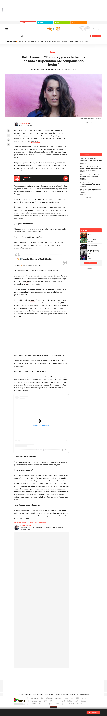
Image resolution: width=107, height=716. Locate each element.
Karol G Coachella (24, 41)
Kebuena (81, 701)
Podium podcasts (49, 703)
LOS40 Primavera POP (56, 36)
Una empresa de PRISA (19, 699)
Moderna (41, 703)
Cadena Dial (63, 701)
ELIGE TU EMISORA (93, 712)
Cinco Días (57, 701)
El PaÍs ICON (57, 703)
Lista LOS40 (9, 36)
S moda (64, 703)
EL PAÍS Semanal (69, 701)
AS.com (71, 698)
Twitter (8, 135)
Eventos (35, 36)
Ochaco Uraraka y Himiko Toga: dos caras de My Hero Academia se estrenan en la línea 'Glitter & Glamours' (90, 168)
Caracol (83, 698)
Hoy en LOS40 (43, 36)
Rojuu (86, 41)
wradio (51, 701)
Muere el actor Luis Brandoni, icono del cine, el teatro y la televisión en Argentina (90, 191)
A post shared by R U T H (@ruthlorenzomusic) (41, 450)
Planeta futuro (76, 701)
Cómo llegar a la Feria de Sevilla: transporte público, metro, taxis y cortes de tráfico (91, 160)
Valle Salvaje (74, 41)
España (93, 29)
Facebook (8, 130)
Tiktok (46, 676)
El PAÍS (34, 698)
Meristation (79, 703)
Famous (24, 522)
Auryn (35, 522)
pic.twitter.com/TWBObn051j (38, 259)
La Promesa (65, 41)
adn (77, 698)
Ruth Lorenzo (17, 522)
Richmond (33, 703)
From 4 (81, 41)
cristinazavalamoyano (30, 123)
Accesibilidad (28, 694)
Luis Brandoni (56, 41)
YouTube (50, 676)
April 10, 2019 (37, 266)
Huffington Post (36, 701)
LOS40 (23, 23)
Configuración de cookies (62, 694)
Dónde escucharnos (84, 694)
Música (17, 36)
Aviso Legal (20, 694)
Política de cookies (49, 694)
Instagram (43, 676)
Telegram (8, 144)
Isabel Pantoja (42, 522)
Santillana (50, 698)
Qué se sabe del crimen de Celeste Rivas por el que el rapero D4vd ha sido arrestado (90, 176)
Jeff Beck (30, 522)
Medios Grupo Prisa (19, 704)
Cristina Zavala (24, 123)
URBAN (74, 23)
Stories (63, 676)
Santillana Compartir (59, 698)
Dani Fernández (46, 41)
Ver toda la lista (90, 263)
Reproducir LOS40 (65, 178)
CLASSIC (40, 23)
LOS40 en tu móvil (73, 694)
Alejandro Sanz (35, 41)
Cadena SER (66, 698)
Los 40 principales (42, 698)
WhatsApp (8, 139)
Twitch (60, 676)
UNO (46, 701)
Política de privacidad (38, 694)
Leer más (27, 529)
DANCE (57, 23)
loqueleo (71, 703)
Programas (27, 36)
